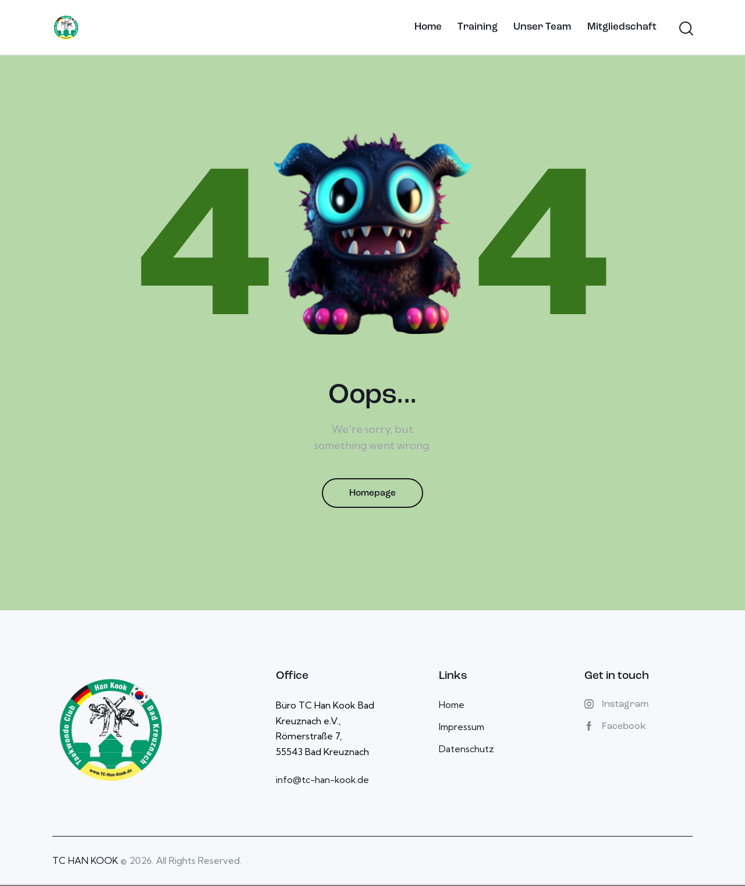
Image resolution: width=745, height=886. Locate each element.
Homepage (372, 494)
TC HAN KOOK (85, 862)
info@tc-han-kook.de (323, 781)
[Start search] (685, 29)
